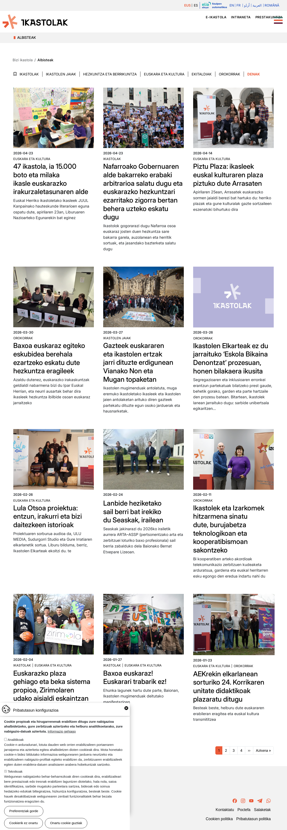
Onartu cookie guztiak (66, 823)
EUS (187, 5)
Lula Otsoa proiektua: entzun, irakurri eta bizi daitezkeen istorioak (48, 515)
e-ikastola (216, 17)
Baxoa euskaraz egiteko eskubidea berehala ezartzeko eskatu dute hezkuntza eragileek (50, 357)
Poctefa (243, 808)
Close (126, 708)
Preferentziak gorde (23, 811)
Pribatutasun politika (253, 817)
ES (196, 5)
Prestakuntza (269, 17)
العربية (257, 5)
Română (272, 5)
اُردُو (247, 5)
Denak (253, 74)
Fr (238, 5)
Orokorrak (229, 74)
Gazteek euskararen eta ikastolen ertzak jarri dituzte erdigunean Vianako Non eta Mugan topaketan (138, 362)
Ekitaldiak (202, 74)
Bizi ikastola (261, 25)
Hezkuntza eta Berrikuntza (110, 74)
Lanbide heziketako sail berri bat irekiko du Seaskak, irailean (133, 510)
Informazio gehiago (62, 731)
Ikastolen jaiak (61, 74)
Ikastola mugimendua (130, 25)
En (231, 5)
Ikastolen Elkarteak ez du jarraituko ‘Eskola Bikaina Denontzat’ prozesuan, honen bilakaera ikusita (231, 358)
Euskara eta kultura (31, 159)
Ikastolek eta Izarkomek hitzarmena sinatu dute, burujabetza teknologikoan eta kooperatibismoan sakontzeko (229, 528)
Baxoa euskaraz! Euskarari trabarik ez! (135, 676)
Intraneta (240, 17)
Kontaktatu (225, 808)
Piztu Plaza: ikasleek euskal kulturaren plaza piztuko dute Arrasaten (229, 174)
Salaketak (262, 808)
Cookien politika (219, 817)
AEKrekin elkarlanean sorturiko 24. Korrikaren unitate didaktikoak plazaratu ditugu (229, 685)
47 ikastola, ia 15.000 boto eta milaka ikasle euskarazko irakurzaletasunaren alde (51, 179)
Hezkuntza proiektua (218, 25)
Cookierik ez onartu (23, 823)
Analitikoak (16, 739)
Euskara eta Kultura (164, 74)
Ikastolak (178, 25)
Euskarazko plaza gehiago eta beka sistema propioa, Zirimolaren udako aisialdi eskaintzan (52, 684)
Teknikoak (15, 771)
